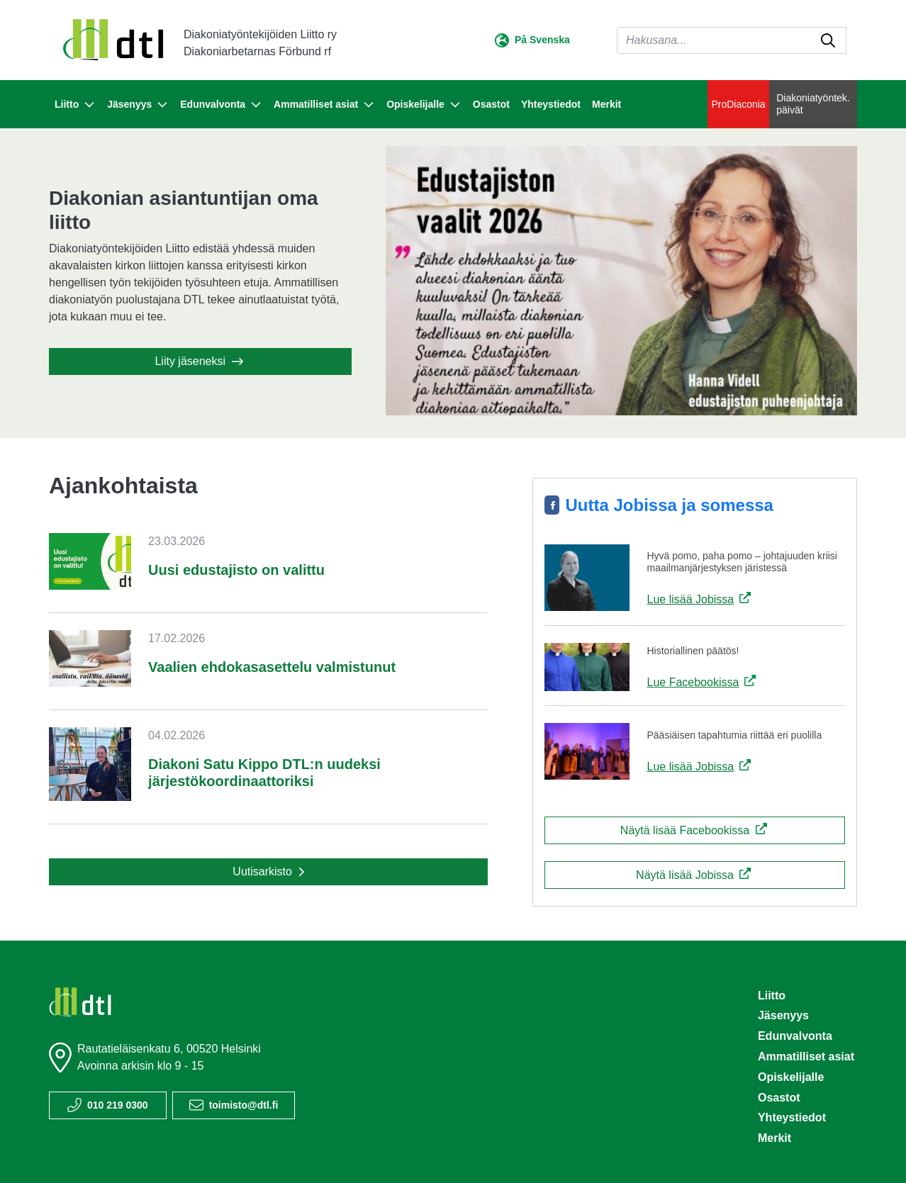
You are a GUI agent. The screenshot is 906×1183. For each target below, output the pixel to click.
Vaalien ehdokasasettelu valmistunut (272, 667)
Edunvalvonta (795, 1036)
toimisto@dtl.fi (244, 1105)
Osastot (491, 104)
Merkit (606, 104)
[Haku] (731, 40)
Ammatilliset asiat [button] (324, 105)
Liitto (771, 995)
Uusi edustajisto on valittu (236, 570)
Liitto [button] (75, 105)
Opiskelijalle (791, 1077)
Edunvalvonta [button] (221, 105)
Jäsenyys (783, 1015)
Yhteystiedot (551, 104)
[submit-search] (828, 40)
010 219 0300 (117, 1105)
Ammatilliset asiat (806, 1056)
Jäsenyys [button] (138, 105)
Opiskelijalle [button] (424, 105)
